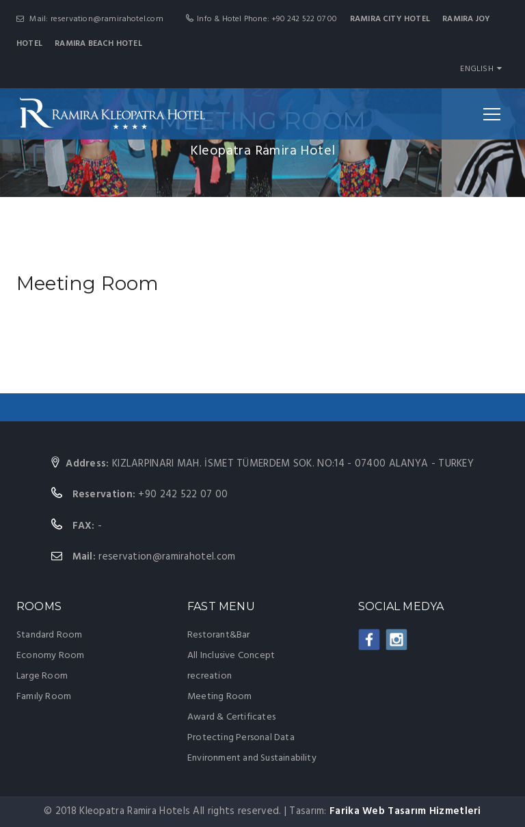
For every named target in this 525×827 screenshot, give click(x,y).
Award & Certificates (231, 717)
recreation (209, 676)
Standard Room (49, 635)
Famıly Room (43, 697)
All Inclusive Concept (231, 656)
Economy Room (50, 656)
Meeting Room (219, 697)
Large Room (42, 676)
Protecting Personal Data (241, 738)
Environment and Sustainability (252, 758)
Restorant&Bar (218, 635)
